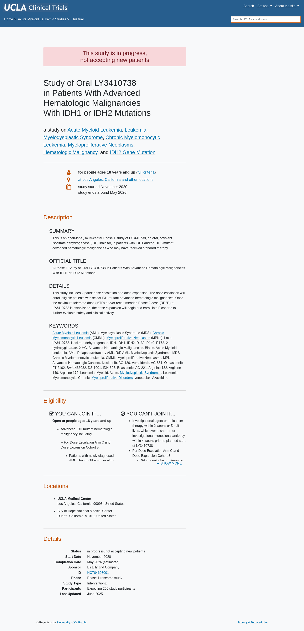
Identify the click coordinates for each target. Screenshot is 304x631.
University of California (71, 622)
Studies (42, 19)
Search (248, 6)
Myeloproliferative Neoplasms (100, 145)
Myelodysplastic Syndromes (140, 373)
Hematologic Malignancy (70, 152)
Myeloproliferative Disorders (112, 378)
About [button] (286, 6)
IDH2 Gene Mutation (132, 152)
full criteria (146, 172)
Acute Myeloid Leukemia (95, 130)
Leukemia (135, 130)
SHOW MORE (169, 463)
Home (8, 19)
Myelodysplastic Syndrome (73, 137)
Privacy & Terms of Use (252, 622)
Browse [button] (263, 6)
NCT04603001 (98, 572)
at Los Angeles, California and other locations (115, 179)
